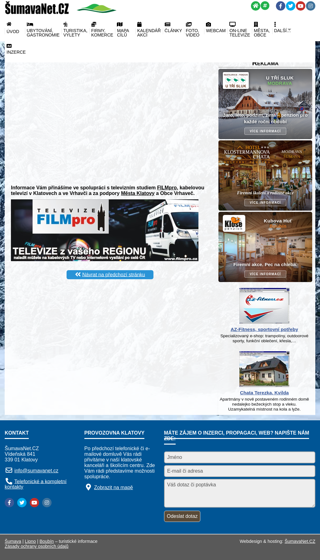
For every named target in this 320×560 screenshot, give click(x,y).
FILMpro (167, 187)
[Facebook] (280, 6)
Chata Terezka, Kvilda (264, 392)
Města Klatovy (138, 193)
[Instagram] (310, 6)
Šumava (13, 541)
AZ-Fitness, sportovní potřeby (264, 329)
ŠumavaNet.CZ (300, 541)
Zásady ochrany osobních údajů (36, 546)
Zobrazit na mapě (113, 487)
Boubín (47, 541)
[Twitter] (290, 6)
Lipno (30, 541)
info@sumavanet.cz (36, 470)
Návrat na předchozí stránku (113, 274)
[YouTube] (300, 6)
